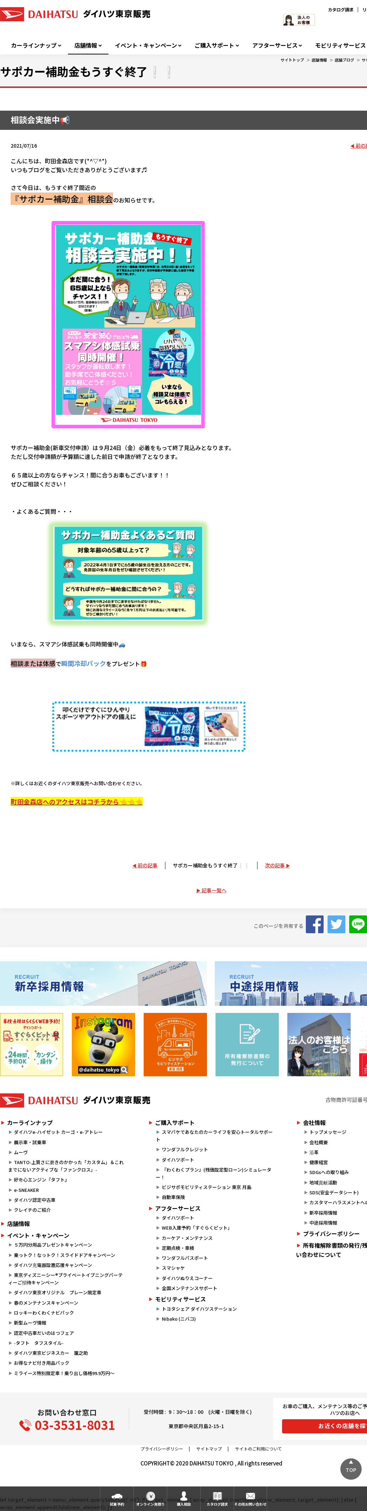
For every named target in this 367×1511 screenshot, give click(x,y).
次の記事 (275, 865)
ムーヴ (21, 1152)
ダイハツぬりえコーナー (187, 1278)
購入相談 (184, 1504)
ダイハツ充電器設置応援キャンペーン (53, 1265)
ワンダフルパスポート (185, 1257)
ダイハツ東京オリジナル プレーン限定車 (57, 1292)
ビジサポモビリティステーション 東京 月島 (206, 1187)
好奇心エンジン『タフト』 (41, 1179)
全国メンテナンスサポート (189, 1288)
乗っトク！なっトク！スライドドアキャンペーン (64, 1255)
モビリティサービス (180, 1299)
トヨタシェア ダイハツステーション (199, 1308)
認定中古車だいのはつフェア (44, 1333)
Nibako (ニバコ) (179, 1318)
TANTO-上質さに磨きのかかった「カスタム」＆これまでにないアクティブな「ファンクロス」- (66, 1166)
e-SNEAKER (26, 1190)
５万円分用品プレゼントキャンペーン (53, 1244)
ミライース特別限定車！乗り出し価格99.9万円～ (64, 1373)
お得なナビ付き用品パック (44, 1362)
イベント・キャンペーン (146, 45)
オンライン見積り (150, 1504)
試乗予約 (117, 1504)
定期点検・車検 (178, 1248)
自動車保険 (173, 1197)
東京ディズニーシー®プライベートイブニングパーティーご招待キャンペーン (65, 1279)
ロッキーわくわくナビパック (44, 1312)
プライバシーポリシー (161, 1449)
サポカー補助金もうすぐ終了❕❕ (211, 865)
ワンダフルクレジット (185, 1149)
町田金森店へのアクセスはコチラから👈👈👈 (77, 801)
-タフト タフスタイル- (39, 1343)
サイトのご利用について (258, 1449)
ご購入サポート (214, 45)
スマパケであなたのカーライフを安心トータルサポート (214, 1136)
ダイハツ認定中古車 (34, 1199)
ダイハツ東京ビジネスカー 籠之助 (51, 1352)
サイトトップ (292, 60)
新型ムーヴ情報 (30, 1322)
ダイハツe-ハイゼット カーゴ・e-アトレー (58, 1132)
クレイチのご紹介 (32, 1209)
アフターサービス (275, 45)
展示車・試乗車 (30, 1142)
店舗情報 (85, 45)
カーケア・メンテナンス (187, 1238)
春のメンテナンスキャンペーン (46, 1302)
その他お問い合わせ (250, 1504)
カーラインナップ (34, 45)
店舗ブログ (344, 60)
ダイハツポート (178, 1159)
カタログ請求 (340, 9)
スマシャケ (173, 1267)
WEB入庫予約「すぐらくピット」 (197, 1227)
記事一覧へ (214, 890)
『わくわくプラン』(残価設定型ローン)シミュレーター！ (213, 1173)
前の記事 (148, 865)
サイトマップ (209, 1449)
